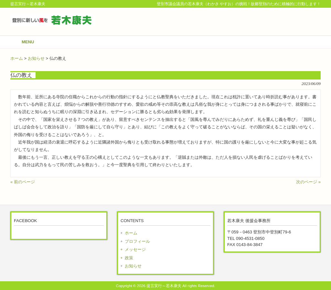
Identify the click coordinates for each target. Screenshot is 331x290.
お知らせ (36, 58)
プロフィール (137, 241)
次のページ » (308, 181)
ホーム (16, 58)
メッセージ (135, 249)
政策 (129, 257)
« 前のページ (22, 181)
